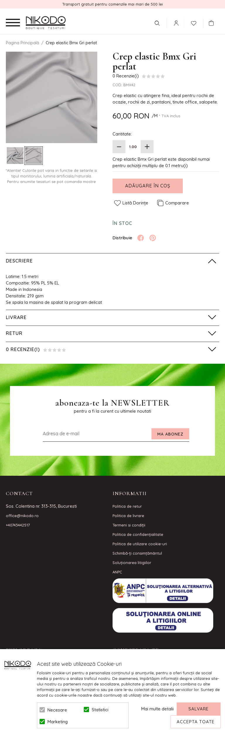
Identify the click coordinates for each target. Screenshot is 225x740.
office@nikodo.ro (22, 515)
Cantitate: (122, 134)
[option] (51, 97)
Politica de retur (127, 506)
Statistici (100, 709)
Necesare (57, 710)
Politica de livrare (128, 515)
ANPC (117, 572)
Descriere (19, 261)
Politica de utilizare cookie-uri (139, 543)
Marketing (57, 721)
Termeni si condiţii (128, 525)
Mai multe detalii (157, 709)
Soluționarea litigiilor (131, 562)
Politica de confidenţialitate (137, 534)
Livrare (16, 317)
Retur (14, 333)
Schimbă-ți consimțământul (137, 553)
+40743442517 (18, 525)
